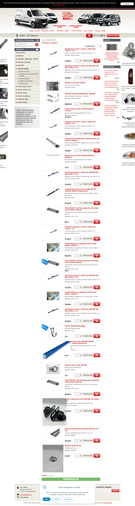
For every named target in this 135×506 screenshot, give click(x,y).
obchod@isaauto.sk (26, 495)
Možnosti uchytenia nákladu (75, 83)
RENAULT (21, 56)
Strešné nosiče (22, 93)
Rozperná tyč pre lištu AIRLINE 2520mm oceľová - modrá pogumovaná (79, 342)
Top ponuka (21, 52)
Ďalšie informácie (59, 4)
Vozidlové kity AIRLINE (26, 81)
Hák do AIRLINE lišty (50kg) (75, 326)
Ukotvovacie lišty (24, 71)
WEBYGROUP (108, 502)
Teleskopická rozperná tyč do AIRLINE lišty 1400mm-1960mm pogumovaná (80, 190)
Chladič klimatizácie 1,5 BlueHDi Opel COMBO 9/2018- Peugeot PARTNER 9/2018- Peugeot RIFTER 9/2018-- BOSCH (112, 56)
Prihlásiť (22, 35)
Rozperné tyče (23, 83)
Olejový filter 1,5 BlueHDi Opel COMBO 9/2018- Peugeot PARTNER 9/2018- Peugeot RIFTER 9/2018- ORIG (112, 96)
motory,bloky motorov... (25, 86)
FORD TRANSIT (23, 102)
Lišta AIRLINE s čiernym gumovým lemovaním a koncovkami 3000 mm (82, 381)
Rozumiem (127, 3)
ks (80, 61)
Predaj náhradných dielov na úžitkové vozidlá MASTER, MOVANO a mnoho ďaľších (68, 16)
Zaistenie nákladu (23, 68)
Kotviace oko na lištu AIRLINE (76, 365)
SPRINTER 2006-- (23, 99)
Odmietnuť (68, 499)
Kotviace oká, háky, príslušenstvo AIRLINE (29, 75)
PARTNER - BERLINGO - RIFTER (28, 59)
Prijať (46, 499)
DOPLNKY (21, 65)
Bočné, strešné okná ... (25, 89)
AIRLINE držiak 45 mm (73, 446)
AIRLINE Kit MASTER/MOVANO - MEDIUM (80, 94)
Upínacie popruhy (24, 78)
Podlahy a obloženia (24, 62)
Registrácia (34, 35)
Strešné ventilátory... (24, 96)
